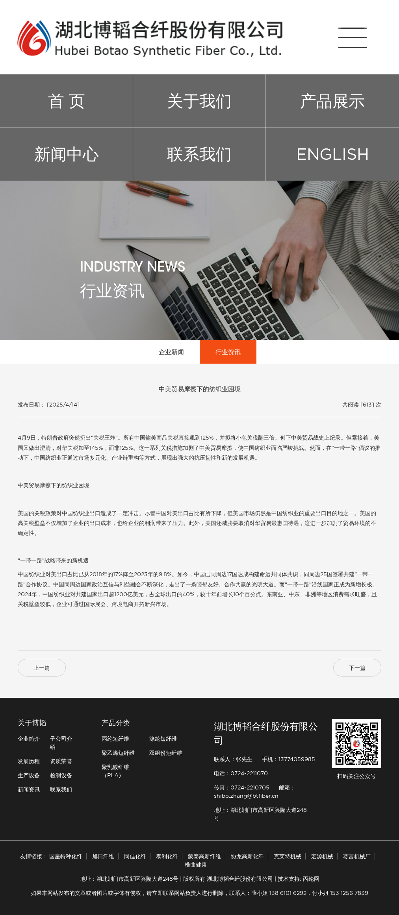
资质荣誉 (61, 761)
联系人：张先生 (233, 759)
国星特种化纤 (65, 856)
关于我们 (199, 100)
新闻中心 (66, 154)
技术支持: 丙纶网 (298, 879)
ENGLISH (332, 154)
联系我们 (199, 154)
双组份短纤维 (165, 753)
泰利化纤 (167, 856)
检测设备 (61, 775)
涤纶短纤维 (163, 739)
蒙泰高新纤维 (204, 856)
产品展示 (332, 100)
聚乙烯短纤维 (118, 753)
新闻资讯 (29, 789)
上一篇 (41, 668)
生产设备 (29, 775)
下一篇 (357, 668)
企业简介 (29, 739)
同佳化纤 (135, 856)
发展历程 (29, 761)
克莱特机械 (287, 856)
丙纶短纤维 (115, 739)
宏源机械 (322, 856)
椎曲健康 (196, 864)
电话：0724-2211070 (241, 773)
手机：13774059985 (288, 759)
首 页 (66, 100)
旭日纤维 (103, 856)
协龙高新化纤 (247, 856)
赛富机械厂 (357, 856)
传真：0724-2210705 (241, 787)
